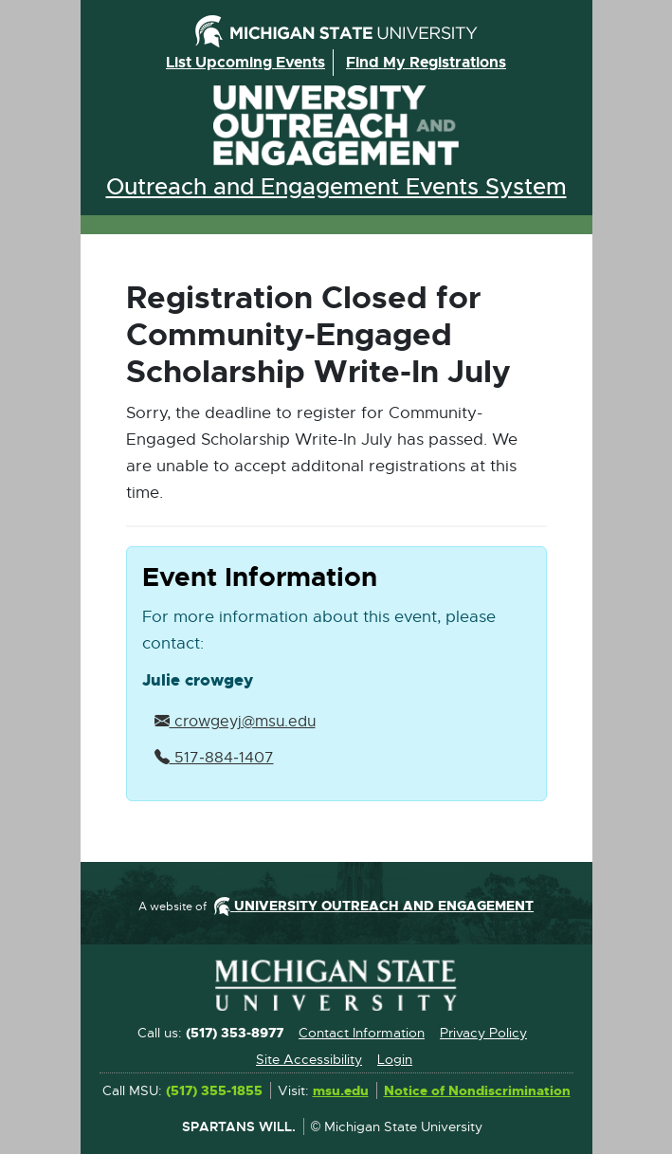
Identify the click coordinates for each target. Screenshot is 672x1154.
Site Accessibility (309, 1059)
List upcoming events (245, 62)
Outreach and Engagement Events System (336, 187)
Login (394, 1059)
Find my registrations (426, 62)
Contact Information (362, 1032)
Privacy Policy (483, 1032)
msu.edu (341, 1091)
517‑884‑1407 (214, 757)
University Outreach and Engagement (336, 125)
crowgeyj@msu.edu (235, 721)
